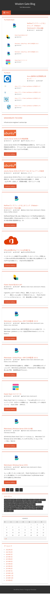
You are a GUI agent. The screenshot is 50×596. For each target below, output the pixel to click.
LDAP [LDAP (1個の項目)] (12, 506)
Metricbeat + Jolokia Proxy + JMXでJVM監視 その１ (27, 52)
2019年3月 (9, 569)
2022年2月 (9, 552)
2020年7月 (9, 557)
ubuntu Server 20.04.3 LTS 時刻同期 (17, 138)
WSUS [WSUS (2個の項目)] (27, 511)
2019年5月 (9, 564)
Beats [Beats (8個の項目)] (37, 502)
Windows (12, 435)
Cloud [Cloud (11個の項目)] (42, 502)
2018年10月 (9, 580)
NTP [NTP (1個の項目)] (34, 509)
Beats (24, 212)
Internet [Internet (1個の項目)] (34, 504)
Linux (9, 327)
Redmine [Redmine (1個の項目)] (40, 509)
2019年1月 (9, 573)
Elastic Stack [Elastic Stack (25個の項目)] (18, 504)
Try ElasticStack (9, 19)
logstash (10, 291)
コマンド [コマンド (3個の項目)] (39, 511)
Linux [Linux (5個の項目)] (17, 506)
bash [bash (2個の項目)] (31, 502)
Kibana (6, 214)
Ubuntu (28, 141)
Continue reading (9, 154)
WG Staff (40, 30)
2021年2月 (9, 554)
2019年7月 (9, 559)
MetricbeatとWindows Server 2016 (17, 467)
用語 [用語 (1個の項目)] (11, 513)
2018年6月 (9, 583)
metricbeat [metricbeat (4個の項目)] (31, 506)
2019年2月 (9, 571)
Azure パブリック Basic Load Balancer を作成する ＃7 (28, 86)
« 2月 (5, 541)
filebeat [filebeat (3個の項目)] (27, 504)
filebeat (43, 212)
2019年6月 (9, 561)
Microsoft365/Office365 (29, 254)
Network (15, 214)
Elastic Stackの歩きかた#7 (21, 35)
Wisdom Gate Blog (25, 4)
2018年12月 (9, 576)
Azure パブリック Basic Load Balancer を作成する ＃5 (28, 98)
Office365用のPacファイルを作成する (19, 252)
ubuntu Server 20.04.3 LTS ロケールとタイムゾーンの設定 (25, 172)
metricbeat (15, 327)
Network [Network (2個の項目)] (29, 509)
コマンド (32, 141)
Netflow (10, 214)
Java (42, 325)
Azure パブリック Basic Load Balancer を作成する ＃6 (28, 92)
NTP (24, 141)
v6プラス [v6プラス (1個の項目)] (13, 511)
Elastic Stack (29, 212)
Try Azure (7, 72)
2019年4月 (9, 566)
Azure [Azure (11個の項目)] (25, 502)
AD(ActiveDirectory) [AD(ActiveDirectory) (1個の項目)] (10, 502)
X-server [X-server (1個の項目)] (33, 511)
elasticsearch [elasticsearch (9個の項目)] (8, 504)
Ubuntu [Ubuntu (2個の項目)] (7, 511)
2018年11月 (9, 578)
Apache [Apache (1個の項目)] (19, 502)
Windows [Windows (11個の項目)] (20, 511)
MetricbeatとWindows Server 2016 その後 (20, 431)
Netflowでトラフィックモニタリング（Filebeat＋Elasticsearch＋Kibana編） (36, 25)
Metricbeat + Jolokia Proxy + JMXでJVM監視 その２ (27, 43)
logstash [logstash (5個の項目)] (23, 506)
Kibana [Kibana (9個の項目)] (6, 506)
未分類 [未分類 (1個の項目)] (6, 513)
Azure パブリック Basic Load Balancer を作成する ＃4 (28, 106)
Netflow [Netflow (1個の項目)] (22, 509)
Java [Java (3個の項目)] (39, 504)
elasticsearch (37, 212)
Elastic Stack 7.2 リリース (21, 60)
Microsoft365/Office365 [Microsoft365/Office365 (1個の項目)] (11, 509)
